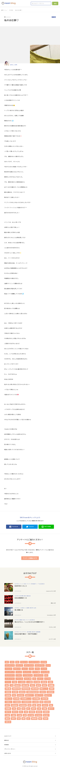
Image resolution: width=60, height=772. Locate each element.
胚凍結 (7, 715)
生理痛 (44, 708)
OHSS (12, 662)
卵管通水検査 (16, 688)
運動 (23, 718)
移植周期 (31, 712)
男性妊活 (15, 712)
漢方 (28, 708)
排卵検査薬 (15, 705)
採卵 (29, 705)
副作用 (38, 685)
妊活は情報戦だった (21, 598)
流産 (19, 708)
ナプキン (18, 675)
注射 (14, 708)
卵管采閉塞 (35, 688)
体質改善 (43, 682)
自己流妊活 (41, 584)
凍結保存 (17, 685)
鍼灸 (35, 608)
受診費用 (15, 692)
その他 (11, 10)
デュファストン (10, 675)
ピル (46, 675)
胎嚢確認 (46, 712)
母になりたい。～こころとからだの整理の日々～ (30, 622)
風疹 (40, 718)
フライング (19, 679)
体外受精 (21, 596)
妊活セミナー (29, 695)
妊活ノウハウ (27, 584)
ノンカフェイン (38, 675)
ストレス (21, 584)
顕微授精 (38, 632)
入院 (11, 685)
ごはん (31, 669)
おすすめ (17, 584)
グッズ (48, 665)
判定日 (32, 685)
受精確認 (8, 692)
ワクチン (8, 682)
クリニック (9, 669)
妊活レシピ (9, 698)
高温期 (45, 718)
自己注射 (30, 715)
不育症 (14, 682)
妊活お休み (21, 695)
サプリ (37, 669)
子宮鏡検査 (17, 702)
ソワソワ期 (36, 672)
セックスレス (27, 672)
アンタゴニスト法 (34, 662)
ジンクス (43, 669)
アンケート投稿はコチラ (30, 558)
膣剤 (25, 715)
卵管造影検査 (25, 688)
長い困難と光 (19, 610)
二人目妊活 (21, 608)
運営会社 (6, 740)
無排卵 (33, 708)
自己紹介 (46, 715)
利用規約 (6, 744)
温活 (23, 708)
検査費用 (8, 708)
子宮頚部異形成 (26, 702)
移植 (26, 712)
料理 (39, 705)
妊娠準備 (8, 695)
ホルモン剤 (28, 679)
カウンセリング (10, 665)
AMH (7, 662)
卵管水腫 (8, 688)
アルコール (24, 662)
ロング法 (47, 679)
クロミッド (17, 669)
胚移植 (19, 715)
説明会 (13, 718)
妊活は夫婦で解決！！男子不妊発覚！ (26, 634)
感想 (25, 596)
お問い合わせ (7, 753)
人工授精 (27, 608)
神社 (21, 712)
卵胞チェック (43, 688)
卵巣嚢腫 (51, 685)
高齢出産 (28, 596)
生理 (39, 708)
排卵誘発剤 (23, 705)
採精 (34, 705)
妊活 (14, 695)
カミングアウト (22, 632)
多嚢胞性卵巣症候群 (32, 692)
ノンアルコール (28, 675)
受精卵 (51, 688)
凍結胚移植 (25, 685)
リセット (40, 679)
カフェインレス (29, 665)
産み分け (51, 708)
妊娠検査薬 (50, 692)
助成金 (44, 685)
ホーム (4, 10)
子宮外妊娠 (44, 698)
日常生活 (45, 705)
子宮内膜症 (36, 698)
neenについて (7, 736)
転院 (19, 718)
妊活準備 (16, 698)
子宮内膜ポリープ (35, 584)
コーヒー (24, 669)
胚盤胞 (13, 715)
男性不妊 (31, 608)
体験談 (20, 620)
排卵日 (7, 705)
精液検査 (39, 712)
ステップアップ (10, 672)
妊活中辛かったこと (21, 586)
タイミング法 (45, 672)
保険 (7, 685)
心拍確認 (35, 702)
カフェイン (19, 665)
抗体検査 (47, 702)
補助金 (7, 718)
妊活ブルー (48, 695)
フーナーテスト (10, 679)
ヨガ (34, 679)
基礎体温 (22, 692)
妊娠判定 (42, 692)
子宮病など (9, 702)
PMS (17, 662)
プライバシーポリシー (9, 749)
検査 (51, 705)
